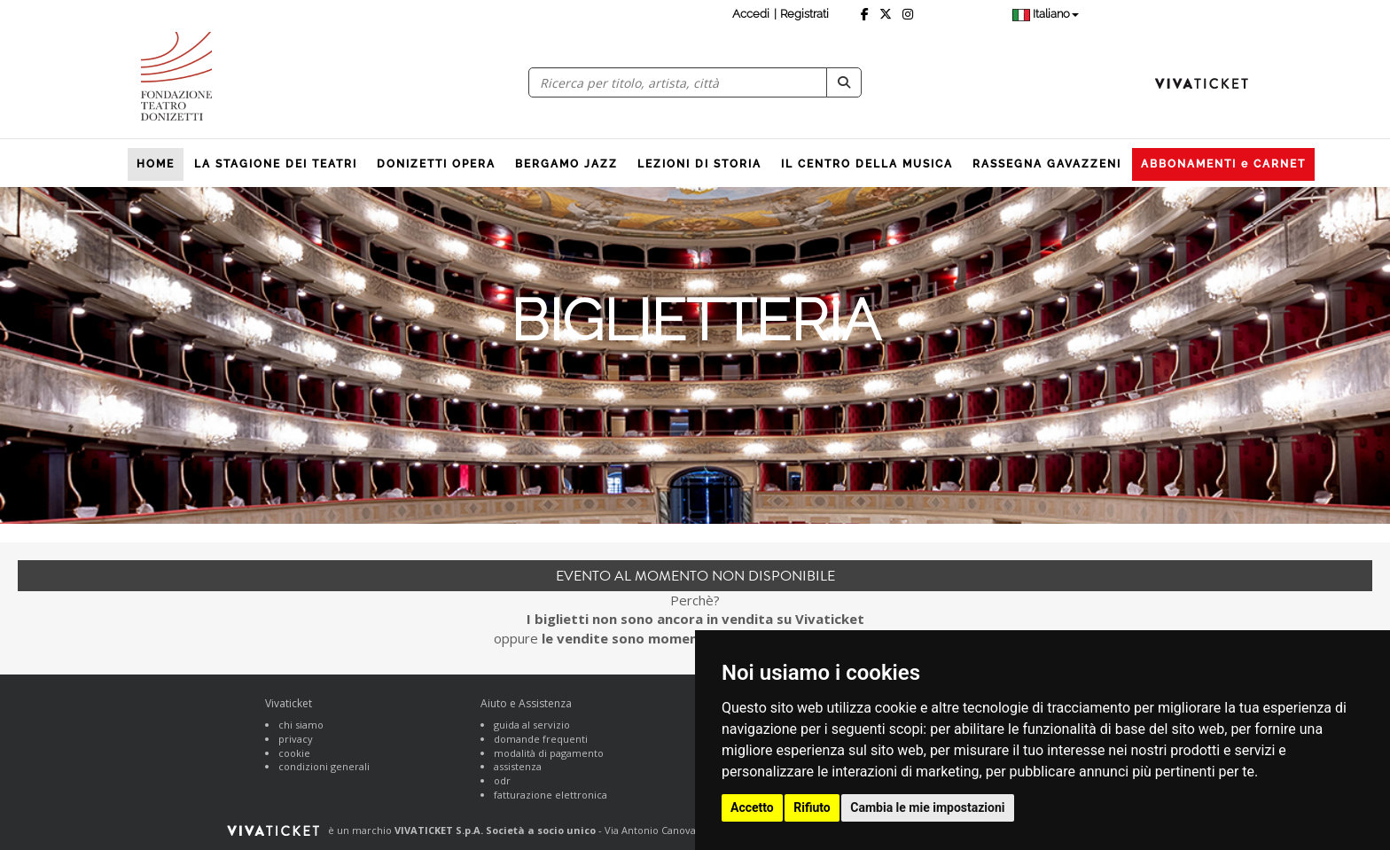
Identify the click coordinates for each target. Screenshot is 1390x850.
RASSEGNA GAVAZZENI (1046, 164)
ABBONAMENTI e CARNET (1223, 164)
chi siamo (301, 724)
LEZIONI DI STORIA (699, 164)
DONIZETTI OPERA (436, 164)
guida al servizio (532, 724)
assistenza (518, 766)
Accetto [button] (752, 807)
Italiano (1045, 13)
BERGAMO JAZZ (566, 164)
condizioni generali (324, 766)
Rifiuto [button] (812, 807)
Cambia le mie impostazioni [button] (927, 807)
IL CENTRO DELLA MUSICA (867, 164)
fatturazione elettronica (550, 794)
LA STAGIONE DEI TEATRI (275, 164)
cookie (294, 753)
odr (502, 780)
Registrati (804, 13)
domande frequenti (541, 738)
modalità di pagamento (549, 753)
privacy (295, 738)
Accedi (750, 13)
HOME (156, 164)
